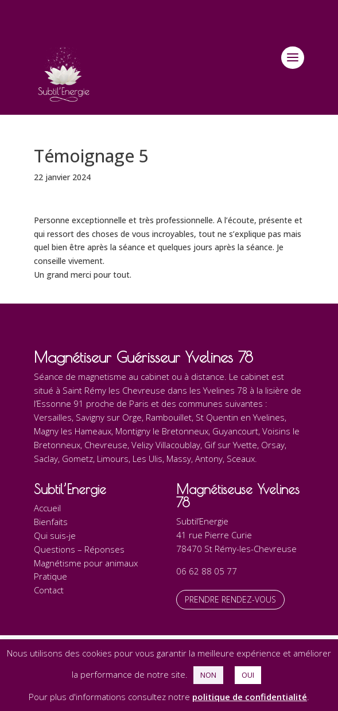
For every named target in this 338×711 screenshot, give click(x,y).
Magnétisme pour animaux (86, 563)
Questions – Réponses (79, 549)
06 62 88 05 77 (206, 571)
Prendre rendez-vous (230, 599)
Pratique (50, 576)
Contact (49, 590)
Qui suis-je (55, 535)
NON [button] (208, 675)
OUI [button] (248, 675)
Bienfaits (51, 521)
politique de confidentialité (249, 696)
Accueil (47, 508)
